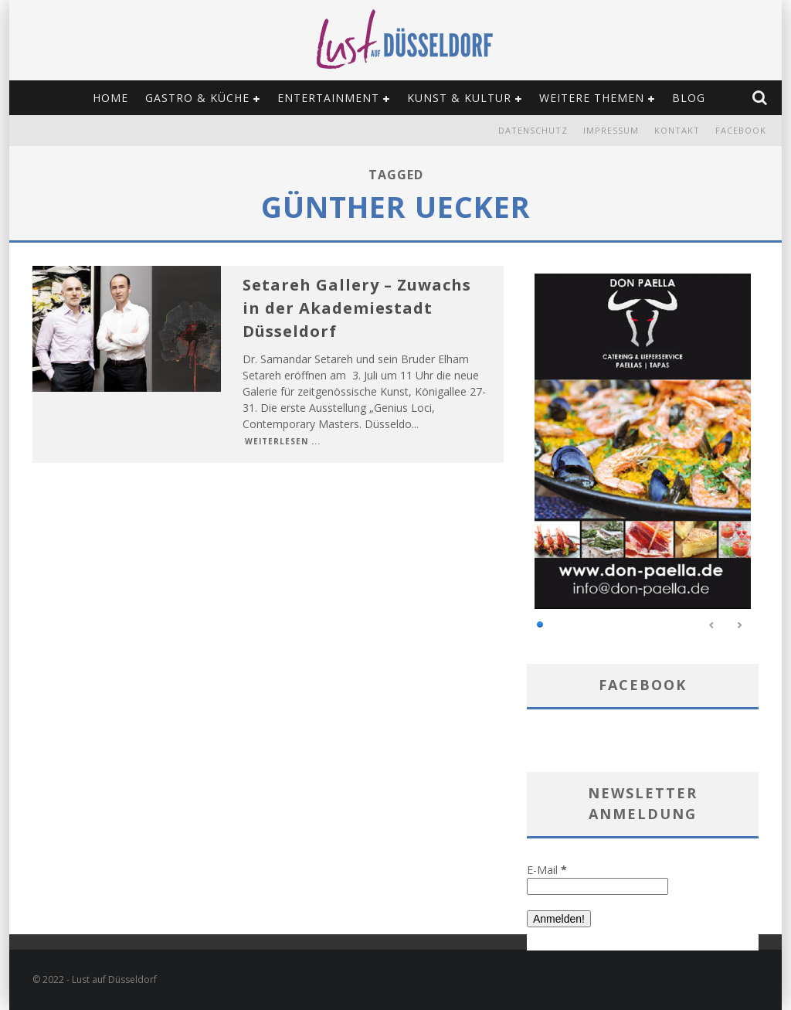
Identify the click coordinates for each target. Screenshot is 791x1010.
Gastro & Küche (197, 97)
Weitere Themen (591, 97)
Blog (688, 97)
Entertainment (328, 97)
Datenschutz (533, 130)
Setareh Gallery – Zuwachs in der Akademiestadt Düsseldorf (357, 308)
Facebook (740, 130)
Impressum (611, 130)
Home (110, 97)
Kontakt (677, 130)
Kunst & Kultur (459, 97)
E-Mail (547, 869)
